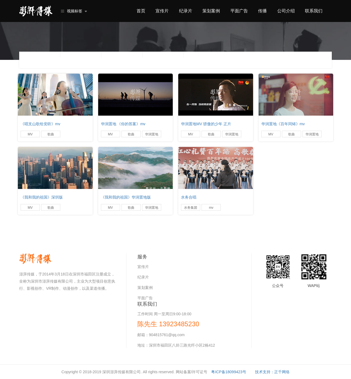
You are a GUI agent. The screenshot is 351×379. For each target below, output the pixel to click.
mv (211, 208)
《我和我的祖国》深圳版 (42, 197)
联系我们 (313, 11)
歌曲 (50, 134)
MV (30, 134)
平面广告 (239, 11)
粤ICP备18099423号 (228, 372)
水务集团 (190, 208)
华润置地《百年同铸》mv (283, 124)
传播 (262, 11)
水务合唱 (188, 197)
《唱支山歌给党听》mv (40, 124)
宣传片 (162, 11)
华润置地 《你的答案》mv (123, 124)
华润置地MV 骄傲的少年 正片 (206, 124)
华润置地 (151, 134)
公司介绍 (286, 11)
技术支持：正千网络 (272, 372)
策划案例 (211, 11)
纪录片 (185, 11)
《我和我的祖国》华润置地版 (126, 197)
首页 (141, 11)
